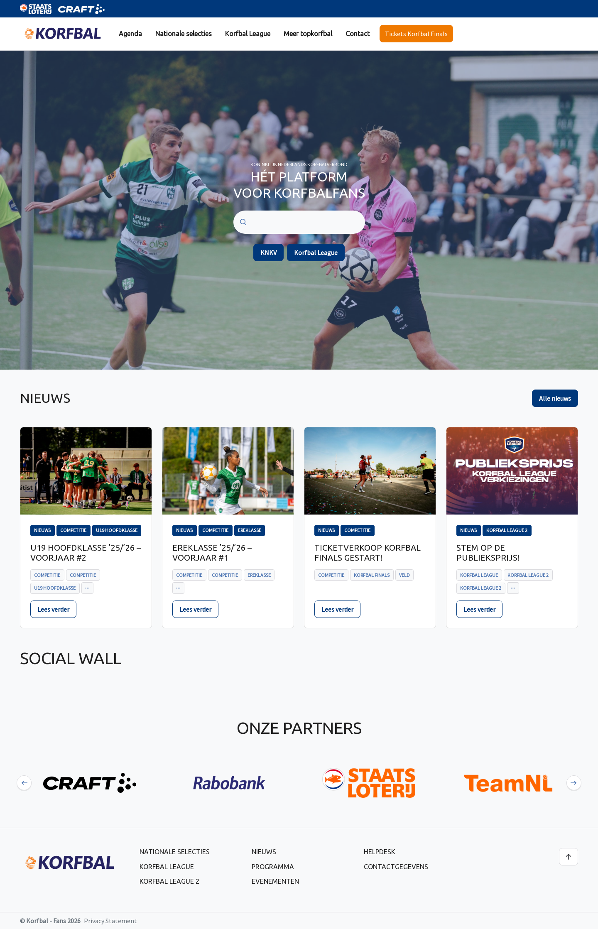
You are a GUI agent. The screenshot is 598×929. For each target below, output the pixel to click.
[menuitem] (130, 33)
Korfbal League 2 (169, 881)
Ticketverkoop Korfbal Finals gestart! (367, 552)
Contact (358, 33)
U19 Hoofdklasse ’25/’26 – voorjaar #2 (85, 552)
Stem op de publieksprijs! (488, 552)
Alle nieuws (555, 398)
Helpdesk (379, 851)
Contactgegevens (396, 866)
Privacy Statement (110, 921)
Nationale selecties (183, 33)
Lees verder (53, 609)
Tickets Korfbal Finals (416, 33)
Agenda (130, 33)
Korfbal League (247, 33)
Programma (273, 866)
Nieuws (264, 851)
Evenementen (275, 881)
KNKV (268, 252)
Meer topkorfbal (308, 33)
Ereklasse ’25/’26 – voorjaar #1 (212, 552)
